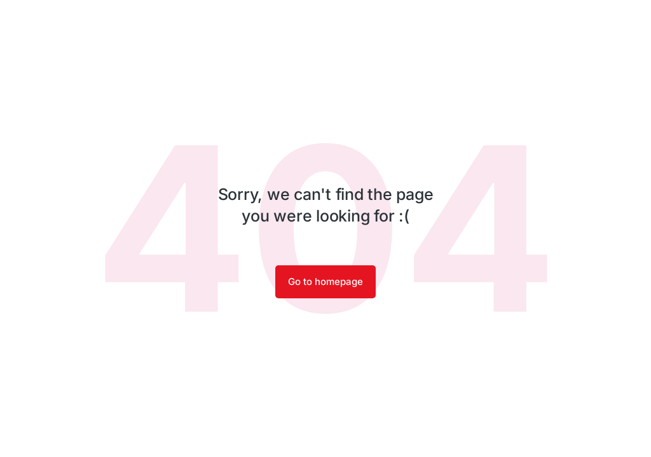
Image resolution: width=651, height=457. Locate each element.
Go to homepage (325, 281)
